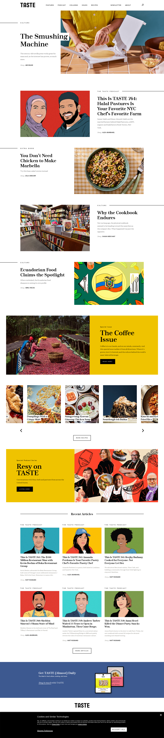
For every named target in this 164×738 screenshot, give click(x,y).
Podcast (62, 5)
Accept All (119, 729)
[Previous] (21, 430)
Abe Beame (29, 65)
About (128, 5)
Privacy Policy (56, 724)
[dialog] (82, 725)
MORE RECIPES (82, 438)
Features (50, 5)
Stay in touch (45, 682)
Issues (84, 5)
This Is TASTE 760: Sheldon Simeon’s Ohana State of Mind (37, 622)
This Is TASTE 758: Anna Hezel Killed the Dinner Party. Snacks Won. (122, 624)
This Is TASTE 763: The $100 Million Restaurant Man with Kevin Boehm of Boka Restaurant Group (38, 561)
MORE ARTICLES (82, 651)
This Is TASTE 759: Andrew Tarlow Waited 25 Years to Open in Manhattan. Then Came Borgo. (81, 624)
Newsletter (116, 5)
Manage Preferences (45, 731)
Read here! (108, 361)
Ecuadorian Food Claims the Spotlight (42, 272)
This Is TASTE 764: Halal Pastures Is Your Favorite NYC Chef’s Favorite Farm (119, 106)
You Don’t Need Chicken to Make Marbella (38, 161)
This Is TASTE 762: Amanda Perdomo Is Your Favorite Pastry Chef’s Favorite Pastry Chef (80, 560)
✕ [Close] (161, 715)
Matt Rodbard (30, 580)
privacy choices (82, 724)
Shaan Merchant (108, 236)
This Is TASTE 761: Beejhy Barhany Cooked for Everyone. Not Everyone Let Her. (124, 560)
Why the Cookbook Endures (117, 215)
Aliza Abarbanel (108, 132)
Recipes (94, 5)
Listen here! (24, 489)
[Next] (142, 430)
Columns (74, 5)
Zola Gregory (30, 176)
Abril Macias (30, 288)
